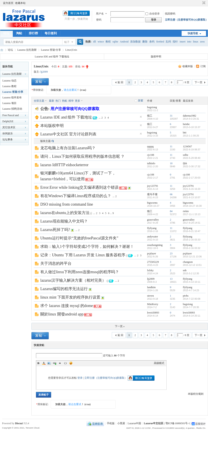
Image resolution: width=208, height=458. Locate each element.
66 (171, 194)
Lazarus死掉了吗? (55, 229)
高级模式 (159, 363)
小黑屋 (121, 423)
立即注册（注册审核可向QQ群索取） (186, 19)
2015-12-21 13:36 (192, 256)
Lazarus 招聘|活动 (12, 108)
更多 (77, 100)
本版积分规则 (195, 393)
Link (54, 363)
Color (44, 363)
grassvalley (153, 219)
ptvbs (185, 295)
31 (171, 115)
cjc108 (150, 154)
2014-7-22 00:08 (191, 298)
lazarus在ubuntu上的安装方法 (64, 213)
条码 (151, 41)
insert (182, 41)
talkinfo (151, 163)
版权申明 (156, 56)
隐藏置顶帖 (141, 116)
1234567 (187, 146)
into (189, 41)
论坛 (6, 33)
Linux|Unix (41, 66)
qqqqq (150, 146)
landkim (151, 287)
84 (171, 211)
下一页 (198, 82)
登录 (80, 377)
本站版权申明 (52, 125)
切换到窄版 (203, 3)
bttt (184, 132)
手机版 (111, 423)
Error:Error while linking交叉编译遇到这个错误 (79, 187)
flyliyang (151, 228)
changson (188, 261)
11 (171, 146)
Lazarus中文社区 (1, 50)
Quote (60, 363)
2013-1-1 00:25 (191, 135)
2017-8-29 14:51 (191, 222)
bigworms (152, 202)
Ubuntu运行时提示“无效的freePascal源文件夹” (79, 238)
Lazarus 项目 (9, 103)
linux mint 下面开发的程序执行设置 (70, 297)
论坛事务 (7, 139)
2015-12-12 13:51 (192, 265)
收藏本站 (20, 3)
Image (49, 363)
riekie (186, 211)
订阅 (203, 66)
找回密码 (170, 13)
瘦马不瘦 (152, 194)
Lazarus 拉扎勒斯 (27, 49)
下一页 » (120, 326)
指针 (175, 41)
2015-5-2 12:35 (191, 273)
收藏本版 (187, 66)
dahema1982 (189, 115)
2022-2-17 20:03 (191, 177)
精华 (71, 100)
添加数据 (135, 41)
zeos (202, 41)
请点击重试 (70, 89)
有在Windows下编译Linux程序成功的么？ (75, 196)
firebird (160, 41)
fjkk (185, 163)
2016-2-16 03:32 (191, 248)
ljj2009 (44, 71)
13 (171, 278)
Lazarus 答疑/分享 (51, 49)
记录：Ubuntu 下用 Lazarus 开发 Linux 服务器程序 (82, 255)
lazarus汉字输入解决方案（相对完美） (73, 280)
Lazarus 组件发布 (12, 97)
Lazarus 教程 (9, 86)
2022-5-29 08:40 (191, 158)
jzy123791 (152, 185)
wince (101, 41)
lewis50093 (153, 312)
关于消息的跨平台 (56, 263)
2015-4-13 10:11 (191, 282)
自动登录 (152, 13)
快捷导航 (193, 33)
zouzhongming (154, 245)
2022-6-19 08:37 (191, 149)
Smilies (71, 363)
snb (185, 270)
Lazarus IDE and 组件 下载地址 (52, 56)
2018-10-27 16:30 (192, 206)
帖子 (67, 42)
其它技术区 (8, 127)
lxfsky (150, 270)
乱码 (168, 41)
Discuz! (19, 423)
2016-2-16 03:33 (191, 239)
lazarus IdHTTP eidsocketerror (64, 165)
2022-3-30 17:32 (191, 166)
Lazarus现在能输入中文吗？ (64, 221)
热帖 (64, 100)
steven (150, 295)
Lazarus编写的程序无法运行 (64, 289)
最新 (51, 100)
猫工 (149, 115)
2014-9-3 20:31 (191, 118)
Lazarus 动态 (9, 80)
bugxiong (152, 107)
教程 (108, 41)
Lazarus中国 (134, 423)
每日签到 (51, 33)
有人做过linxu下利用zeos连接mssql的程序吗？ (79, 272)
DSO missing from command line (66, 204)
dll (94, 41)
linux (195, 41)
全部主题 (39, 100)
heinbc (186, 124)
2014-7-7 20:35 (191, 307)
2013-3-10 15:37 (191, 127)
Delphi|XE (7, 121)
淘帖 (19, 33)
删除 (145, 41)
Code (65, 363)
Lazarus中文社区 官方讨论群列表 (68, 134)
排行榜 (33, 33)
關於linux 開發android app (61, 314)
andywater (152, 236)
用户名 (100, 13)
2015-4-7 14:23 (191, 290)
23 (171, 253)
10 (171, 163)
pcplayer (151, 253)
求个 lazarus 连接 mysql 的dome (66, 306)
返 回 (120, 82)
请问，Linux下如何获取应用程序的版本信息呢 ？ (82, 156)
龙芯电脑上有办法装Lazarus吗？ (68, 148)
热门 (58, 100)
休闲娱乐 (7, 133)
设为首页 (8, 3)
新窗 (140, 100)
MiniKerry (152, 304)
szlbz (185, 154)
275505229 (153, 261)
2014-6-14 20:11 (191, 315)
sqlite (115, 41)
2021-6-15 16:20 (191, 189)
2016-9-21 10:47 (191, 231)
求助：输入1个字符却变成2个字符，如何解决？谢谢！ (87, 246)
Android (124, 41)
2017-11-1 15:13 (191, 214)
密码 (98, 19)
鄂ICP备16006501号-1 (178, 423)
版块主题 (45, 141)
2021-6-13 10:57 (191, 197)
